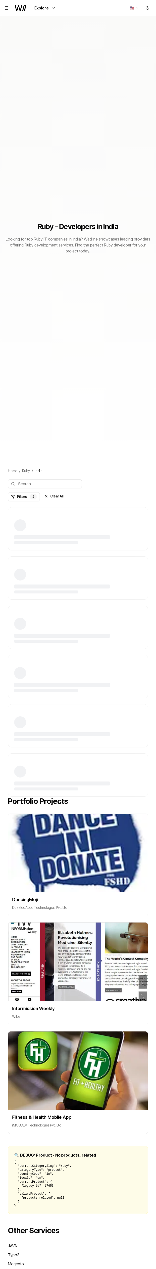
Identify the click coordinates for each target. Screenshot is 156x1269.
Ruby (26, 471)
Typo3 (13, 1254)
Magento (16, 1263)
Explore (45, 7)
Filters (24, 496)
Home (12, 471)
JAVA (12, 1245)
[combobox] (134, 7)
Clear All (53, 496)
